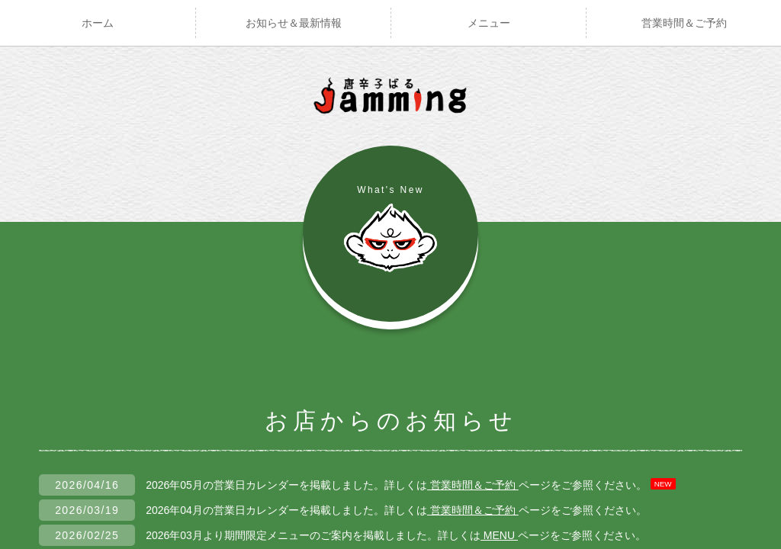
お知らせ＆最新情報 (294, 23)
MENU (499, 535)
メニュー (489, 23)
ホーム (98, 23)
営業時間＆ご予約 (684, 23)
